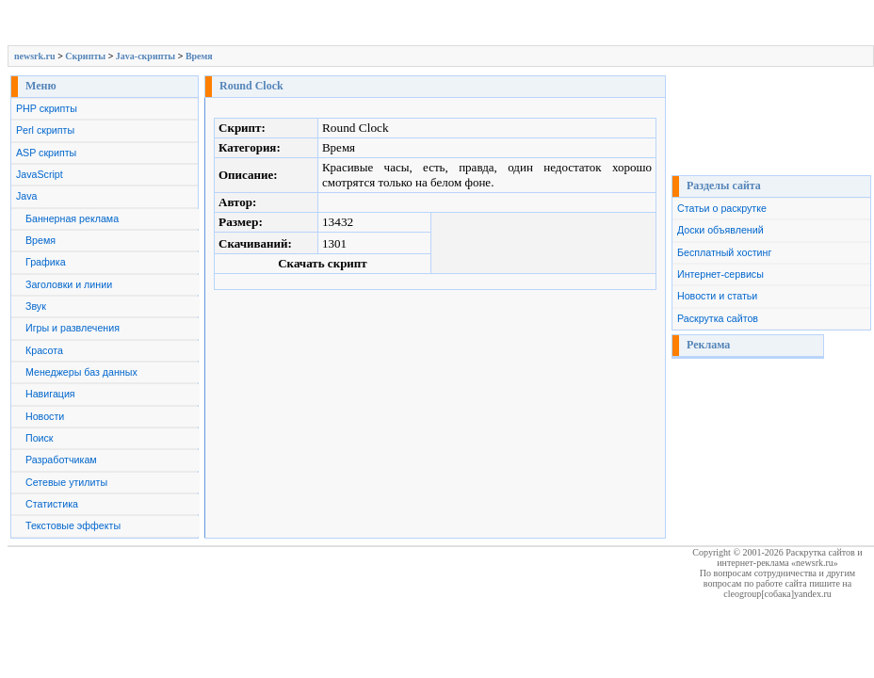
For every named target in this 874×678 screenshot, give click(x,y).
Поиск (39, 438)
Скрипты (85, 56)
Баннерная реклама (72, 218)
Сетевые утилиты (66, 482)
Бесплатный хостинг (724, 252)
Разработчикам (61, 459)
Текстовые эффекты (73, 525)
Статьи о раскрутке (722, 208)
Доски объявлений (720, 229)
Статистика (51, 503)
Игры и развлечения (72, 327)
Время (199, 56)
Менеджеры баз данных (81, 372)
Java (27, 196)
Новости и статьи (717, 295)
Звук (35, 306)
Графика (45, 261)
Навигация (50, 393)
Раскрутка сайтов (717, 318)
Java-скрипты (145, 56)
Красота (44, 350)
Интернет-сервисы (720, 274)
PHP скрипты (46, 108)
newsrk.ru (35, 56)
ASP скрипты (46, 152)
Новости (44, 416)
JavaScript (39, 174)
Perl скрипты (45, 130)
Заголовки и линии (68, 284)
